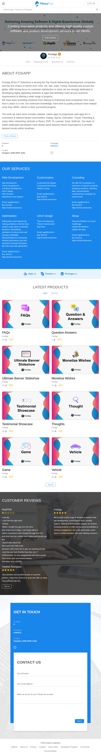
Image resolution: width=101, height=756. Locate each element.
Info (27, 62)
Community (85, 747)
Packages (68, 274)
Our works (50, 38)
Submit (79, 721)
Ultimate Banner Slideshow (21, 378)
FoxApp (5, 336)
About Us (24, 747)
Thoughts (58, 424)
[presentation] (37, 714)
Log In (91, 3)
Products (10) (41, 62)
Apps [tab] (45, 293)
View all (50, 484)
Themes (48, 274)
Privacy (33, 747)
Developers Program (69, 747)
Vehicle (57, 469)
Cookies (42, 747)
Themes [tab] (54, 293)
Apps (30, 274)
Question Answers (64, 332)
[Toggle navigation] (3, 3)
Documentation (50, 751)
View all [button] (6, 586)
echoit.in (54, 146)
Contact (71, 62)
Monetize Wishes (64, 378)
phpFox (14, 747)
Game (6, 469)
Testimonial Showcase (17, 424)
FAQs (6, 332)
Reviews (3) (57, 62)
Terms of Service (10, 136)
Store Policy (53, 747)
